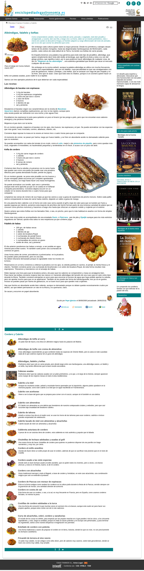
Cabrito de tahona (26, 412)
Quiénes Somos (11, 19)
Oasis (54, 217)
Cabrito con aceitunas (28, 391)
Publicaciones (103, 19)
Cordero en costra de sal (30, 490)
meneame (78, 307)
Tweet (12, 27)
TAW (89, 566)
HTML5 (83, 566)
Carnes (19, 23)
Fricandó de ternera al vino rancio (34, 538)
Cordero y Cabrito (30, 23)
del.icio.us (65, 307)
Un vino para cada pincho (127, 131)
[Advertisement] (59, 318)
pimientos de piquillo (83, 143)
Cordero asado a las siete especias (35, 460)
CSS (77, 566)
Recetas (73, 19)
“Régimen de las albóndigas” (50, 61)
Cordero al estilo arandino (30, 448)
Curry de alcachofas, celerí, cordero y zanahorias (41, 516)
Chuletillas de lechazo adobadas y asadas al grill (41, 440)
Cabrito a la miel (26, 383)
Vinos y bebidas (87, 19)
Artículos (25, 19)
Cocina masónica (124, 175)
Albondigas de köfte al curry (31, 339)
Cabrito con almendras (29, 403)
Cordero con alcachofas (29, 470)
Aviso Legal (78, 563)
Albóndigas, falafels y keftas (31, 361)
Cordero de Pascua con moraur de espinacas (39, 482)
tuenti (90, 307)
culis (60, 143)
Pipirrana (64, 217)
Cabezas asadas (26, 371)
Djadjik (84, 217)
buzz (103, 307)
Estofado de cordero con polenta (34, 527)
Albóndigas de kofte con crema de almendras (40, 349)
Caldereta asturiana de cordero (33, 430)
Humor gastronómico (57, 19)
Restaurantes (39, 19)
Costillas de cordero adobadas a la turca (37, 503)
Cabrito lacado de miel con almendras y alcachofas (42, 421)
